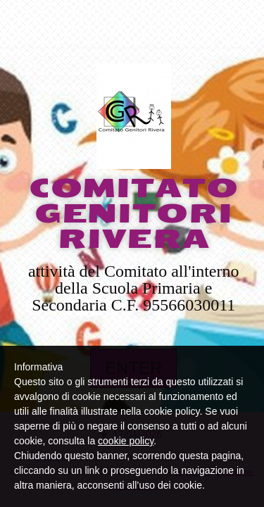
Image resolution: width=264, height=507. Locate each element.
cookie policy (125, 440)
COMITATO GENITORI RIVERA (133, 214)
